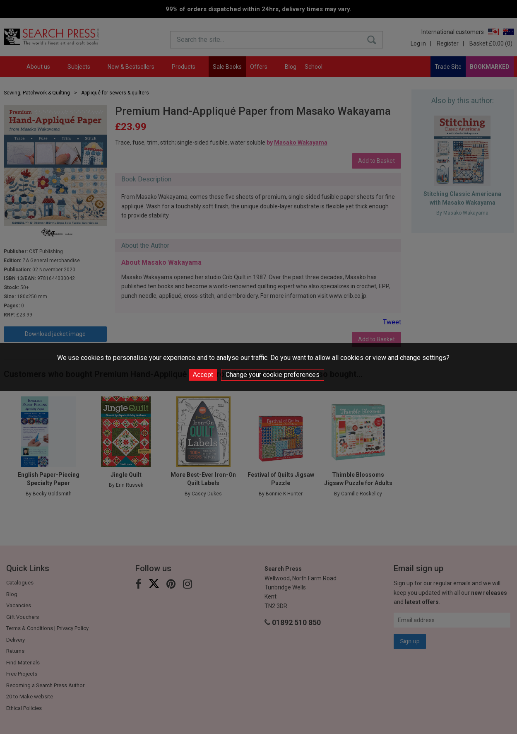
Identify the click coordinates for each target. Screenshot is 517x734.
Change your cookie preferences (273, 375)
